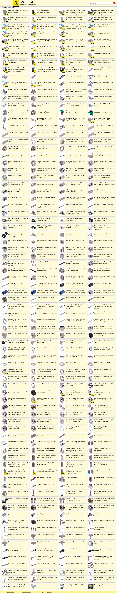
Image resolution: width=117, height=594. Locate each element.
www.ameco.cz (11, 592)
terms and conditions (26, 592)
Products (2, 7)
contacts (49, 592)
